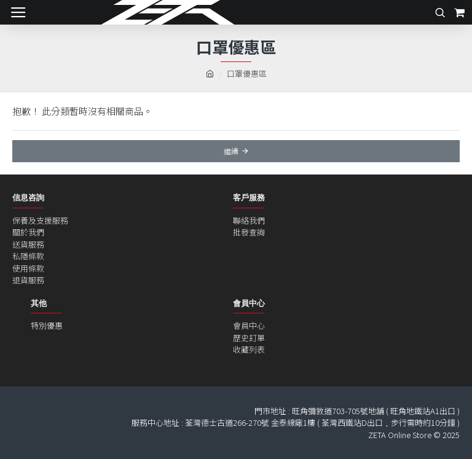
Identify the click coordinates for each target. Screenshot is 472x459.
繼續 (231, 151)
